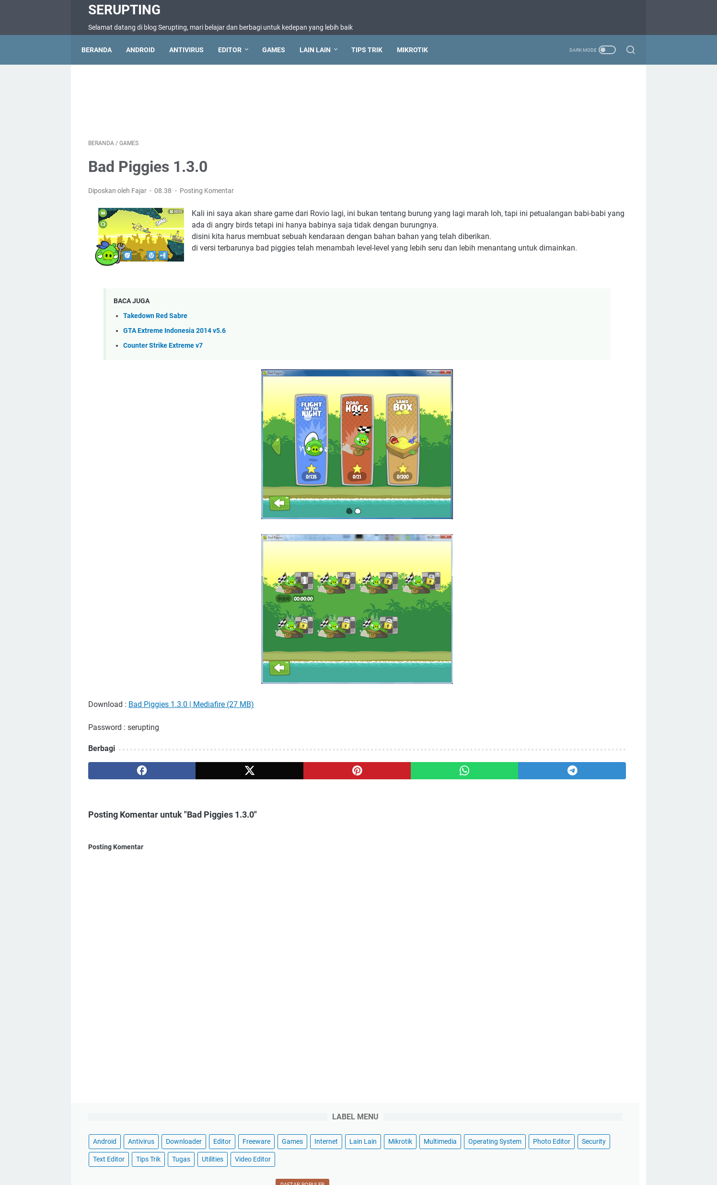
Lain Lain (321, 50)
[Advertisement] (269, 103)
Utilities (500, 199)
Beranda (103, 50)
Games (280, 50)
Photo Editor (573, 163)
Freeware (533, 128)
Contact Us (219, 1150)
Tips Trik (373, 50)
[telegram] (414, 798)
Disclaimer (353, 1150)
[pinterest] (269, 798)
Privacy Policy (398, 1150)
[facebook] (124, 798)
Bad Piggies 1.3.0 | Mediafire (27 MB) (191, 731)
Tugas (613, 181)
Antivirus (193, 50)
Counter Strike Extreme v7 (163, 373)
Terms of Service (304, 1150)
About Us (442, 1150)
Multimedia (580, 145)
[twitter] (197, 798)
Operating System (516, 163)
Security (502, 181)
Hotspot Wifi (530, 1150)
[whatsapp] (342, 798)
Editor (236, 50)
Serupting (124, 10)
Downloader (581, 110)
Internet (602, 128)
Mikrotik (419, 50)
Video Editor (541, 199)
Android (147, 50)
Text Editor (541, 181)
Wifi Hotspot (484, 1150)
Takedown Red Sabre (155, 343)
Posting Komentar (207, 197)
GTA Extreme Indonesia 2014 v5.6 (174, 358)
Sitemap (258, 1150)
